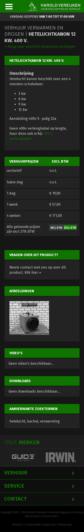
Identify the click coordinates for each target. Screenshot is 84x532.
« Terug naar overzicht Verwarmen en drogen (39, 46)
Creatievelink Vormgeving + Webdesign (48, 524)
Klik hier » (32, 272)
